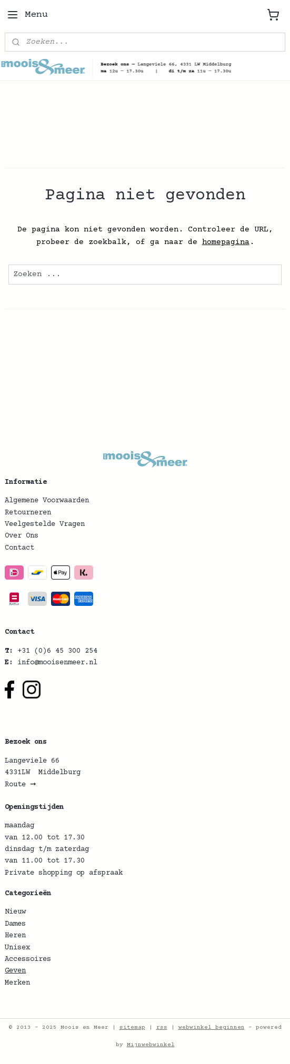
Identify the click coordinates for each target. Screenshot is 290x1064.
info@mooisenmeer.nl (57, 662)
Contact (19, 548)
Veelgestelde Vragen (45, 524)
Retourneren (28, 513)
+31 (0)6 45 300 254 (57, 651)
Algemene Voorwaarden (47, 500)
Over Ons (21, 536)
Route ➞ (20, 785)
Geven (15, 971)
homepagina (225, 242)
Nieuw (15, 912)
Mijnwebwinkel (151, 1044)
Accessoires (28, 959)
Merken (17, 983)
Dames (15, 924)
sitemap (132, 1027)
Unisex (17, 948)
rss (161, 1027)
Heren (15, 935)
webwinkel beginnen (211, 1027)
